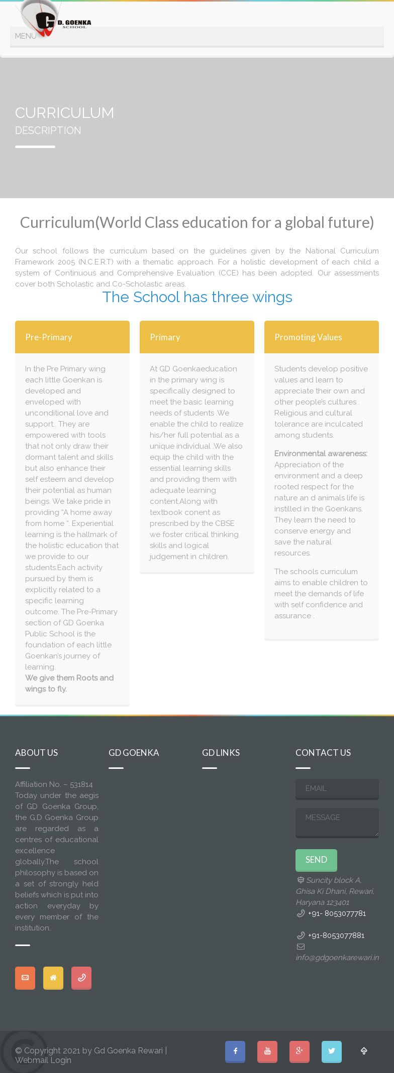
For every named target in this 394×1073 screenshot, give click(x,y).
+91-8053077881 (336, 935)
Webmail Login (43, 1060)
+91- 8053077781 (337, 913)
